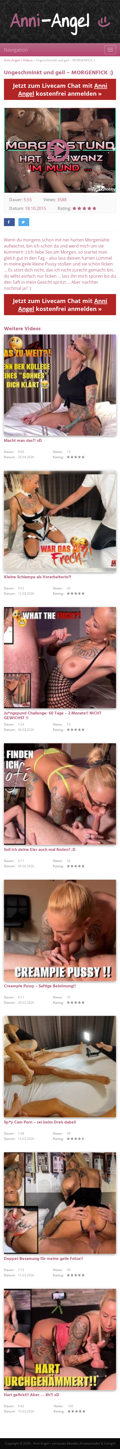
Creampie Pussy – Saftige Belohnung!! (40, 986)
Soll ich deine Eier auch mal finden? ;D (40, 849)
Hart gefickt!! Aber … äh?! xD (31, 1395)
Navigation (16, 50)
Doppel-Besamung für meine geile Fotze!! (43, 1258)
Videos (28, 60)
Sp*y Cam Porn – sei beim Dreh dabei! (40, 1122)
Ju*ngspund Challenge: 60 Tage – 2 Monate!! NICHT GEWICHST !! (53, 716)
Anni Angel (12, 60)
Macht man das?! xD (23, 440)
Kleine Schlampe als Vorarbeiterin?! (37, 577)
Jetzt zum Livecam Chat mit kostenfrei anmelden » (60, 89)
